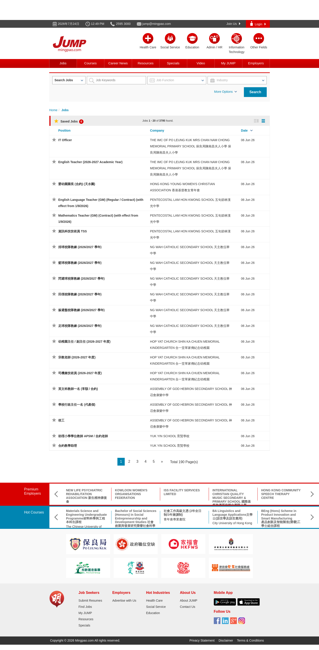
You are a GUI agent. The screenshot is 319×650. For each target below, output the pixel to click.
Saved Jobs (69, 121)
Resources (146, 63)
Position (64, 130)
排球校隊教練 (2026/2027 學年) (79, 247)
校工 (61, 420)
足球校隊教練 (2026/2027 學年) (79, 326)
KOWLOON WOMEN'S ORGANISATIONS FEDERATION (131, 494)
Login (258, 23)
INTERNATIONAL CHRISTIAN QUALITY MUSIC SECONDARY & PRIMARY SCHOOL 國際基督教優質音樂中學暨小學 (231, 497)
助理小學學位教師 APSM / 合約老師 (83, 436)
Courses (90, 63)
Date (244, 130)
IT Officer (65, 140)
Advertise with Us (124, 600)
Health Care (154, 600)
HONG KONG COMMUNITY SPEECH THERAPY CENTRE (281, 494)
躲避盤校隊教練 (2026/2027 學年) (81, 310)
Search (255, 92)
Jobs (62, 63)
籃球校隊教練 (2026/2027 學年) (79, 263)
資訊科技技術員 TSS (72, 231)
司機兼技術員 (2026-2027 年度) (80, 373)
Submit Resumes (90, 600)
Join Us (233, 24)
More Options (225, 91)
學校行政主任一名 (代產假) (76, 404)
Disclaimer (226, 640)
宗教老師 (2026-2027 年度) (76, 357)
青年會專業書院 (174, 519)
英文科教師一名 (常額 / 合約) (78, 389)
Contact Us (187, 607)
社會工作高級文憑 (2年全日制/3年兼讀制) (182, 512)
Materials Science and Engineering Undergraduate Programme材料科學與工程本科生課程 (86, 516)
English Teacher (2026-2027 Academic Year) (90, 162)
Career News (118, 63)
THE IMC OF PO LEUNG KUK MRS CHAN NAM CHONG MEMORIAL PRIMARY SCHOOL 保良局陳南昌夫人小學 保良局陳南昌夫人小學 (190, 146)
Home (53, 110)
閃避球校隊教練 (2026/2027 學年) (81, 278)
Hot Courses (34, 512)
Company (157, 130)
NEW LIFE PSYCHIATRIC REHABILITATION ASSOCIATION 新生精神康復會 (86, 495)
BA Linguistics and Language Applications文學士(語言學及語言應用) (232, 514)
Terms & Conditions (250, 640)
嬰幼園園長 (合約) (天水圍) (76, 184)
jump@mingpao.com (156, 24)
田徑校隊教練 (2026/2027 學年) (79, 294)
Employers (256, 63)
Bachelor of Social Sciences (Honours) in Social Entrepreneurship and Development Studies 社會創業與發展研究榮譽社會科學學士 (135, 520)
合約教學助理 (67, 445)
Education (153, 613)
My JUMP (228, 63)
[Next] (161, 462)
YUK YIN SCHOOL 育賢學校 (169, 436)
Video (200, 63)
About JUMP (188, 600)
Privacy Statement (202, 640)
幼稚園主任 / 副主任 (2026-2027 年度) (84, 341)
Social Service (156, 607)
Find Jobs (85, 607)
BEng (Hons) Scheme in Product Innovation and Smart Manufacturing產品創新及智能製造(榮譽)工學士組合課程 (280, 518)
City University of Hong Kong (232, 523)
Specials (173, 63)
